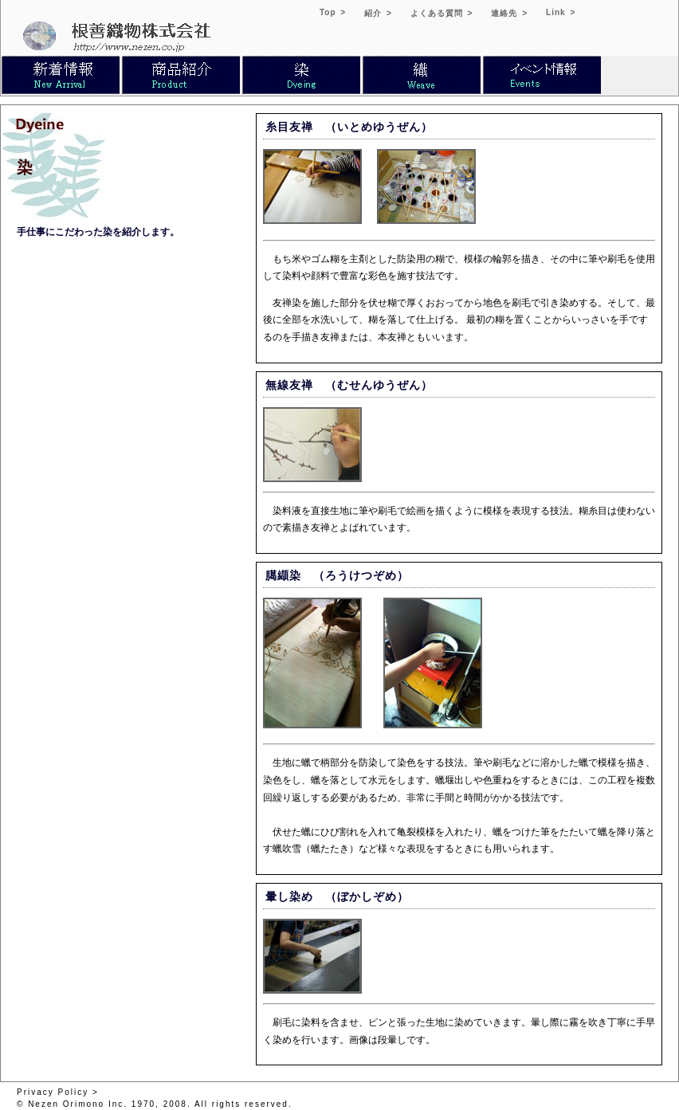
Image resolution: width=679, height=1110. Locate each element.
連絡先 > (509, 13)
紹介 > (378, 13)
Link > (560, 12)
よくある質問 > (441, 13)
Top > (333, 12)
